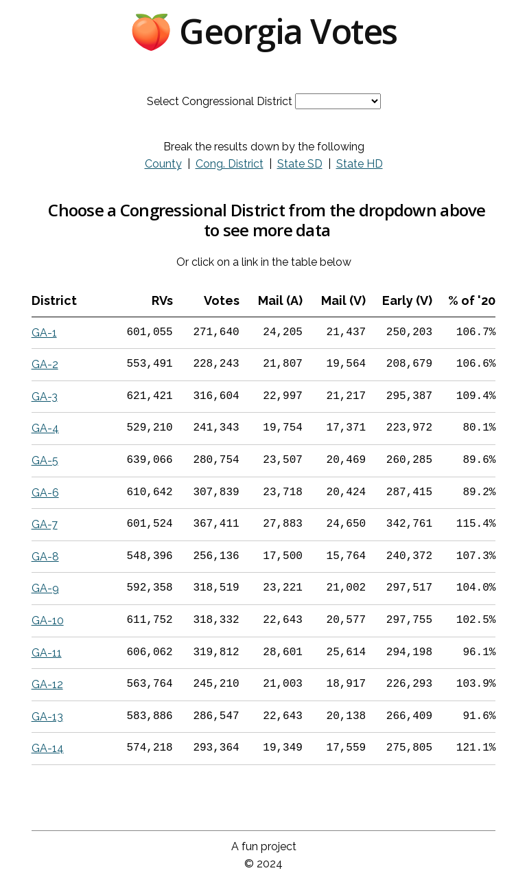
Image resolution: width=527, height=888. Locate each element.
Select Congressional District (219, 101)
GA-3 (45, 396)
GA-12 (47, 684)
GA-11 (47, 652)
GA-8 (45, 556)
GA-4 (45, 428)
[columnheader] (69, 301)
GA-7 (45, 524)
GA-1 (44, 332)
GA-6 (45, 492)
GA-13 (47, 716)
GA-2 (45, 364)
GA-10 (48, 620)
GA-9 (45, 588)
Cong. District (230, 163)
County (163, 163)
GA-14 (48, 748)
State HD (359, 163)
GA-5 (45, 460)
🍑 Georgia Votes (263, 31)
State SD (300, 163)
